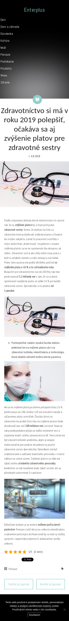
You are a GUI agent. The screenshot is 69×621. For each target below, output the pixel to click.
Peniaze (5, 55)
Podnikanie (7, 61)
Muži (3, 48)
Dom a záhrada (10, 27)
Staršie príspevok (18, 584)
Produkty (6, 68)
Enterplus (34, 9)
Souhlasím (34, 614)
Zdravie (5, 82)
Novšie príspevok (50, 584)
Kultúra (5, 41)
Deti (3, 20)
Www (4, 75)
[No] (64, 609)
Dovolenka (7, 34)
